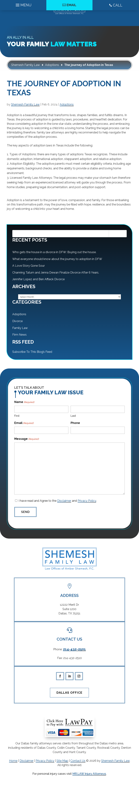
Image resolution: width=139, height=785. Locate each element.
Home (13, 760)
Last (73, 415)
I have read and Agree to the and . (58, 500)
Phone (75, 423)
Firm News (19, 334)
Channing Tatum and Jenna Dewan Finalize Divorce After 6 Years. (55, 272)
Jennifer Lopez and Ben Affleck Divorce (38, 279)
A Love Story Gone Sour (28, 265)
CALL (115, 21)
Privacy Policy (87, 500)
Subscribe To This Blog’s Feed (32, 352)
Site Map (62, 760)
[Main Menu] (23, 20)
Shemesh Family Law (25, 104)
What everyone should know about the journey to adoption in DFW (57, 259)
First (16, 415)
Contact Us (77, 760)
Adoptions (67, 104)
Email (71, 21)
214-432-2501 (74, 649)
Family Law (20, 328)
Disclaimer (64, 500)
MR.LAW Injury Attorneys (89, 773)
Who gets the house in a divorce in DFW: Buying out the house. (54, 252)
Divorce (17, 321)
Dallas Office (69, 692)
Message (26, 439)
